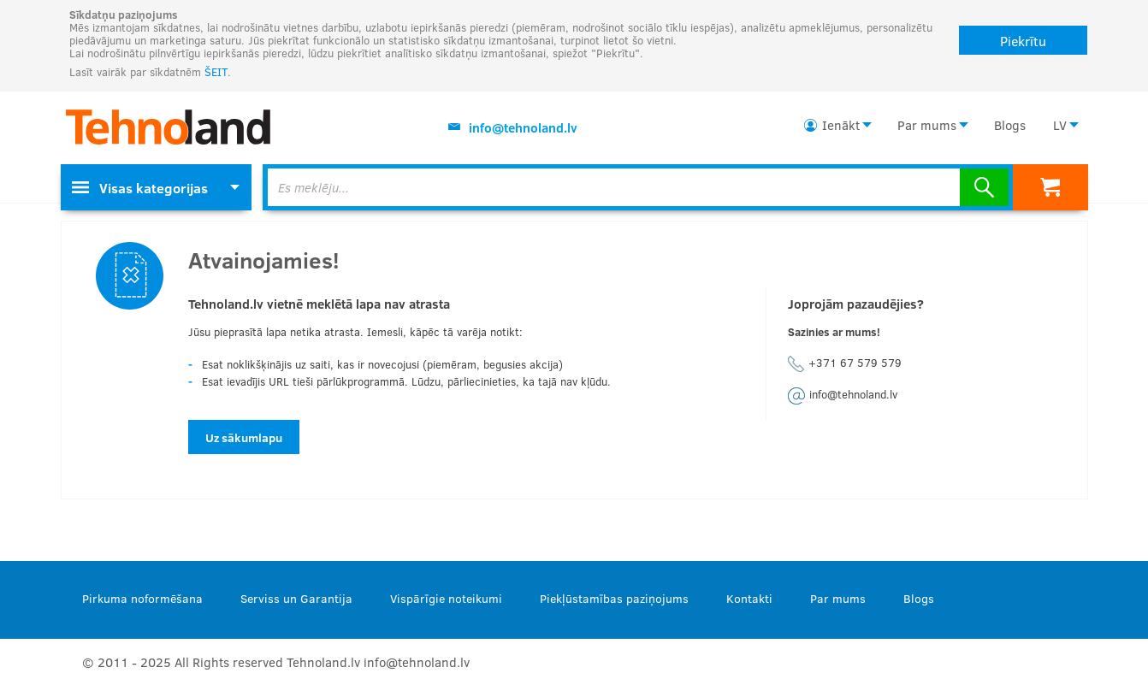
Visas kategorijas (140, 188)
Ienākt (841, 124)
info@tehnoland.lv (523, 127)
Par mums (926, 124)
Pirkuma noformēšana (142, 598)
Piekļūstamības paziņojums (614, 598)
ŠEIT (216, 72)
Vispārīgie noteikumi (446, 598)
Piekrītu (1023, 41)
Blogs (1010, 124)
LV (1060, 124)
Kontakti (749, 598)
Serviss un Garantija (296, 598)
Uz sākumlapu (243, 437)
